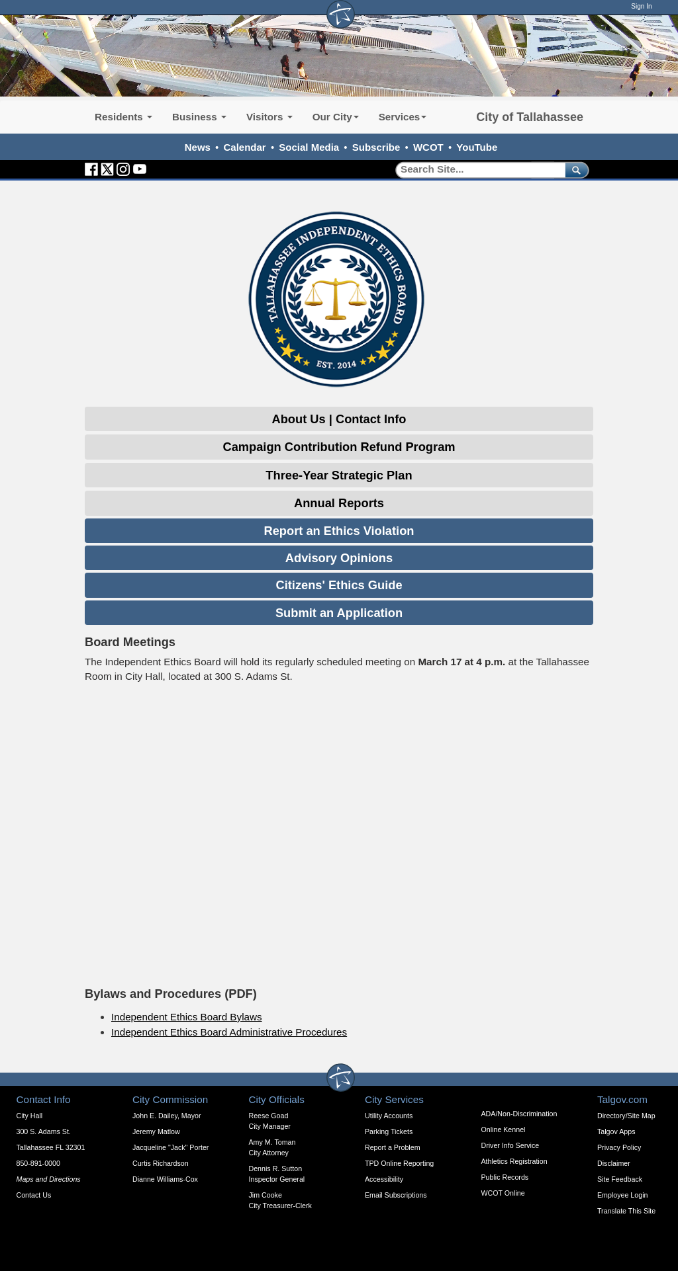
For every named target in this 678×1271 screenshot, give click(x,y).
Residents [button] (123, 116)
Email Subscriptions (396, 1195)
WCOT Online (503, 1193)
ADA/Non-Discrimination (519, 1114)
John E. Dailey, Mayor (166, 1116)
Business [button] (199, 116)
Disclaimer (613, 1163)
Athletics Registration (514, 1161)
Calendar (245, 147)
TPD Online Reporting (399, 1163)
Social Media (309, 147)
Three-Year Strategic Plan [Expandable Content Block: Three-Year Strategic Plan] (339, 475)
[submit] (574, 169)
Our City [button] (336, 116)
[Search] (476, 169)
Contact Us (34, 1195)
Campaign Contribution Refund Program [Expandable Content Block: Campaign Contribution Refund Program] (338, 447)
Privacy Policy (619, 1147)
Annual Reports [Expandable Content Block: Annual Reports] (339, 503)
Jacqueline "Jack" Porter (170, 1147)
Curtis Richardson (160, 1163)
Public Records (505, 1177)
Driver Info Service (510, 1145)
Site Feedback (619, 1179)
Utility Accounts (388, 1116)
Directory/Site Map (626, 1116)
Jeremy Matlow (156, 1131)
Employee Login (622, 1195)
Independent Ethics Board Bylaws (186, 1016)
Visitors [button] (269, 116)
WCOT (428, 147)
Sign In (641, 6)
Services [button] (403, 116)
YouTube (476, 147)
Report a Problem (392, 1147)
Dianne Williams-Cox (165, 1179)
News (198, 147)
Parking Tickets (388, 1131)
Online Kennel (503, 1129)
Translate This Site (626, 1211)
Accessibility (384, 1179)
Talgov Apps (616, 1131)
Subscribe (376, 147)
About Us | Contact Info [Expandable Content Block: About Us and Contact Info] (339, 419)
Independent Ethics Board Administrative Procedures (229, 1032)
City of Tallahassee (529, 117)
